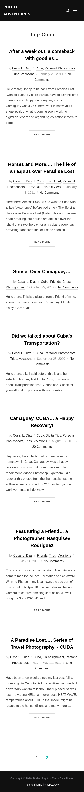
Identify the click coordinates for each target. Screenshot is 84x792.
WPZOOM (53, 784)
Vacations (27, 74)
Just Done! (53, 181)
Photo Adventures (16, 10)
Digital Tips (53, 435)
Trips (15, 74)
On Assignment (53, 657)
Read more (44, 134)
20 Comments (42, 446)
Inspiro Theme (33, 784)
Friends (55, 281)
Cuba (39, 68)
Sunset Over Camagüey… (41, 271)
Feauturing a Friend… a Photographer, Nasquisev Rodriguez (42, 538)
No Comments (49, 192)
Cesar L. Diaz (21, 68)
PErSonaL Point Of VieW (43, 187)
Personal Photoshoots (60, 68)
